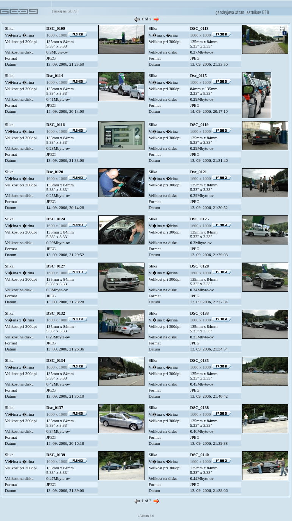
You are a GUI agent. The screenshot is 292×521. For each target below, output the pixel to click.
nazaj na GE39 (65, 11)
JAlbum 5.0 (146, 516)
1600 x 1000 (66, 35)
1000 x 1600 (210, 82)
